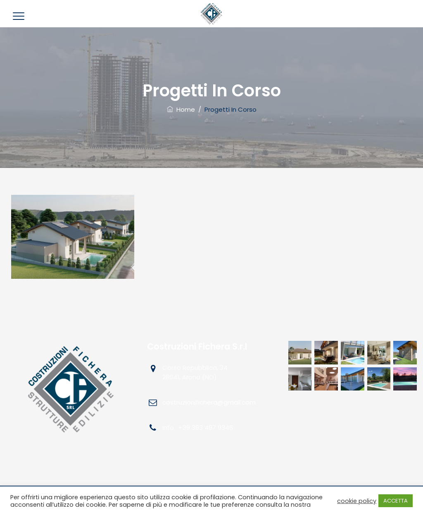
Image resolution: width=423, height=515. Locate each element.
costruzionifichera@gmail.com (209, 402)
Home (181, 109)
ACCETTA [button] (395, 501)
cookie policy (356, 501)
